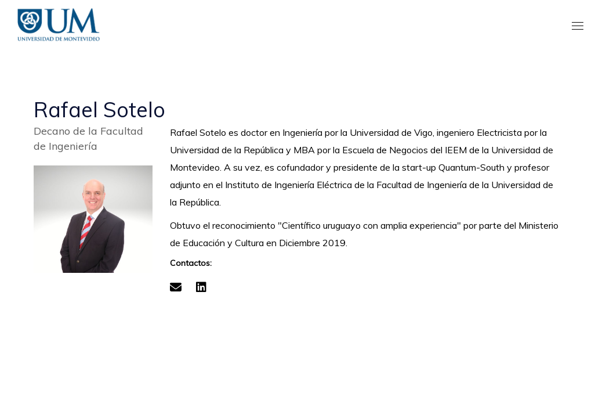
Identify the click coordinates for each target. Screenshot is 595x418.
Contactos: (191, 263)
